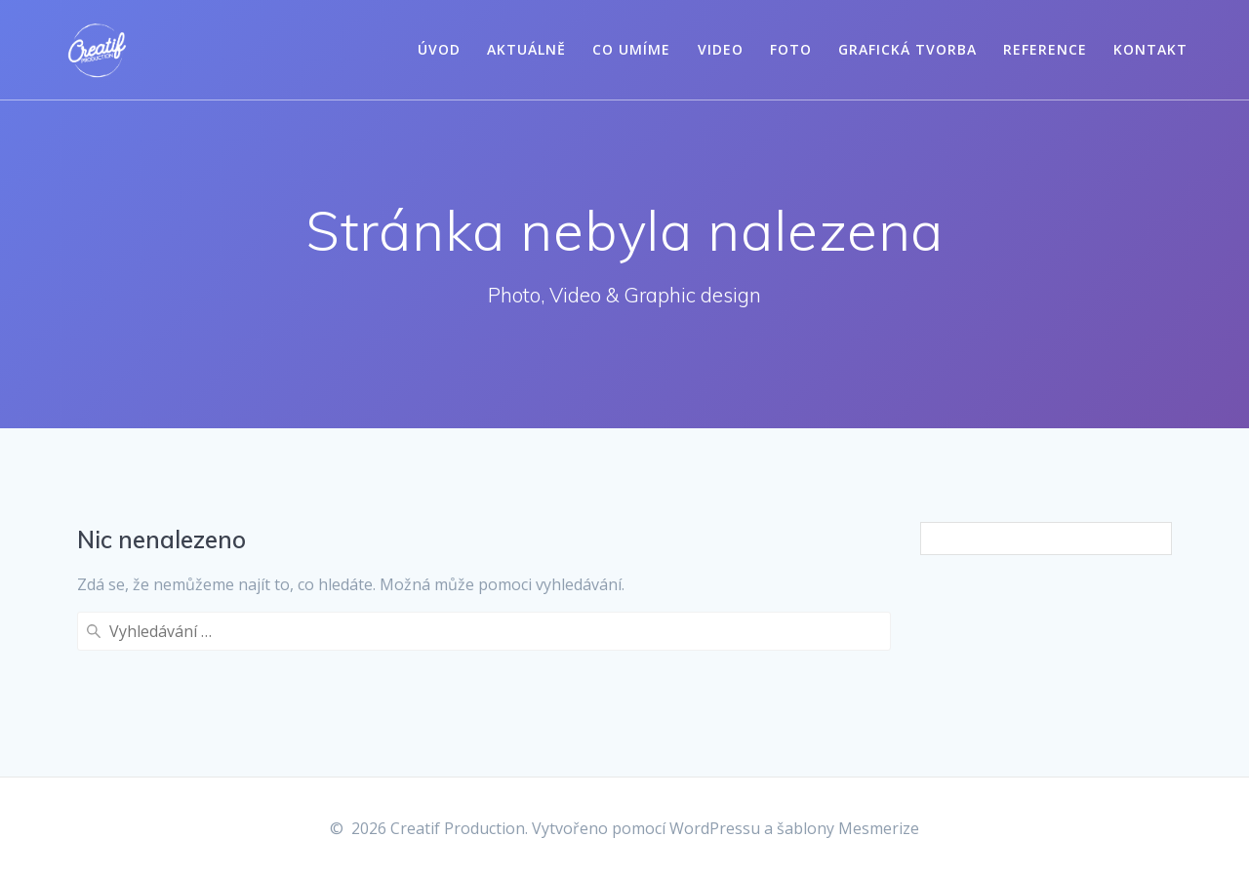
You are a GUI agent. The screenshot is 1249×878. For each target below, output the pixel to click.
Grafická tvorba (907, 49)
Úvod (439, 49)
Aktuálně (526, 49)
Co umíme (631, 49)
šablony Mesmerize (848, 828)
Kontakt (1150, 49)
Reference (1045, 49)
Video (721, 49)
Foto (791, 49)
